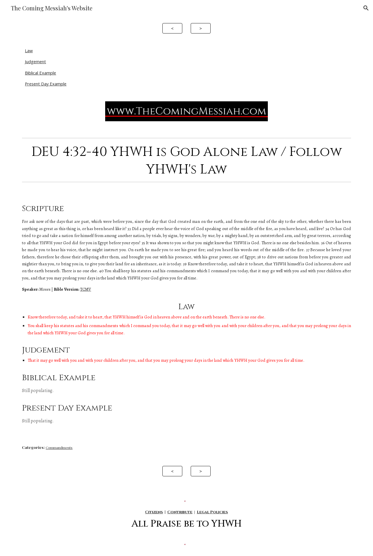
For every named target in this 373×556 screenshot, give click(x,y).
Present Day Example (45, 84)
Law (29, 50)
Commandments (59, 447)
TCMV (85, 289)
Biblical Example (40, 73)
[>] (200, 28)
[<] (172, 28)
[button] (366, 8)
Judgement (35, 61)
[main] (186, 160)
